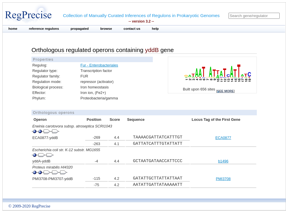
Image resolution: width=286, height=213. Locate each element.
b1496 (223, 161)
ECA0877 (223, 138)
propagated (79, 28)
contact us (132, 28)
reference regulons (44, 28)
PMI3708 (223, 179)
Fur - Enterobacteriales (99, 65)
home (12, 28)
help (155, 28)
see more (225, 91)
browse (106, 28)
